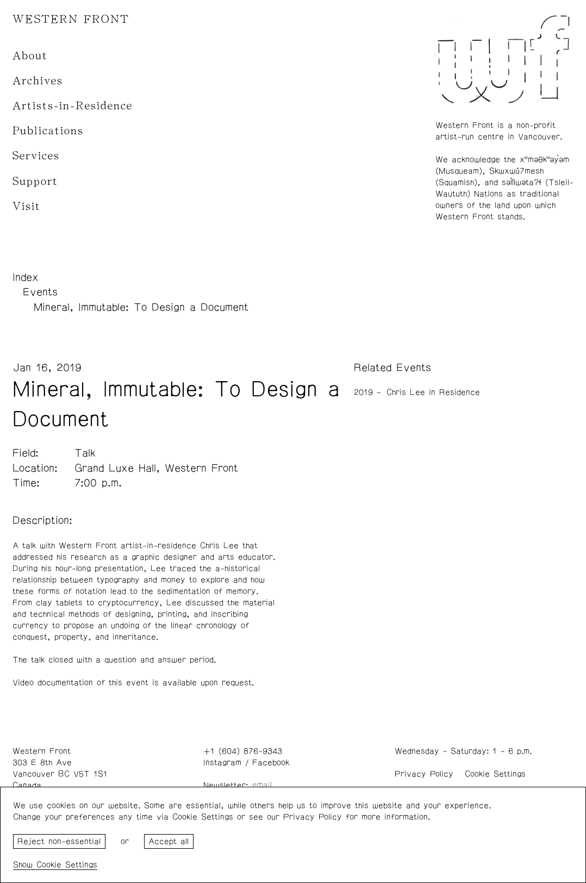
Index (26, 277)
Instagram (222, 762)
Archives (38, 80)
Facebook (270, 762)
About (30, 55)
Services (36, 155)
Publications (48, 130)
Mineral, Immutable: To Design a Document (141, 307)
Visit (27, 206)
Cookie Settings (495, 774)
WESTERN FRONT (71, 19)
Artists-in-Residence (73, 105)
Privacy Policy (424, 774)
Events (40, 292)
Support (35, 181)
